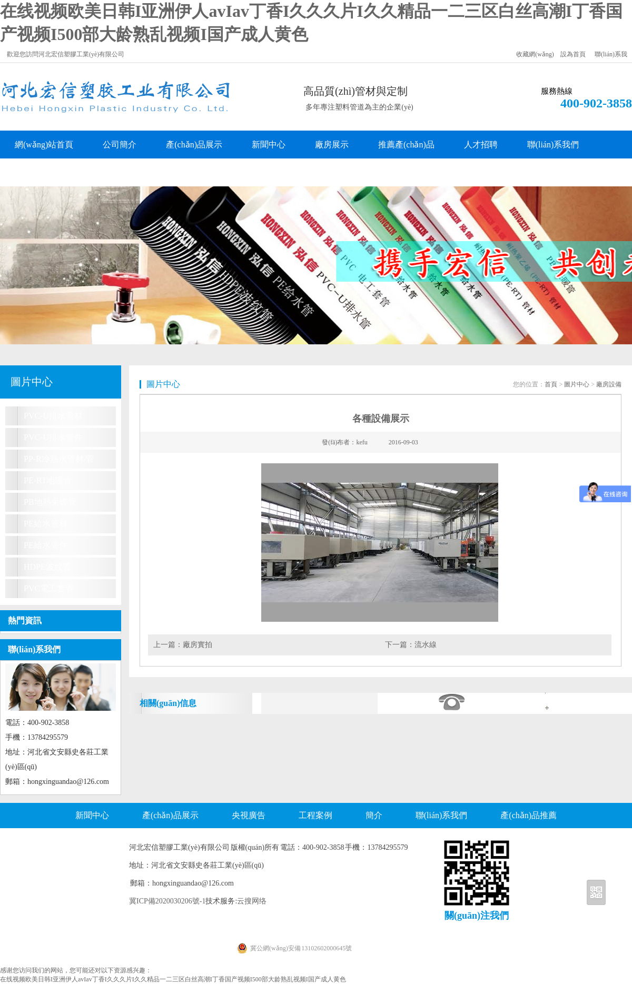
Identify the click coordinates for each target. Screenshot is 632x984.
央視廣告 (248, 815)
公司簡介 (119, 144)
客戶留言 (31, 172)
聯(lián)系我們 (553, 144)
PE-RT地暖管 (48, 480)
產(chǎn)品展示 (194, 144)
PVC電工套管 (49, 588)
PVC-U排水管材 (53, 415)
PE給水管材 (45, 523)
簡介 (374, 815)
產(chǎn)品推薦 (528, 815)
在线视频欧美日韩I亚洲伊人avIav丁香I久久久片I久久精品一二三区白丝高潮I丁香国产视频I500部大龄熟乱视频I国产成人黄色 (173, 979)
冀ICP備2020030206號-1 (167, 901)
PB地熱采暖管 (50, 502)
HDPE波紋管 (47, 566)
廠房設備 (608, 384)
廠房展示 (332, 144)
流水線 (425, 645)
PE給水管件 (45, 545)
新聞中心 (268, 144)
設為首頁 (573, 54)
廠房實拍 (197, 645)
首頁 (551, 384)
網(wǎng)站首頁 (44, 144)
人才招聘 (481, 144)
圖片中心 (576, 384)
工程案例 (315, 815)
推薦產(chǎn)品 (406, 144)
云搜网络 (251, 901)
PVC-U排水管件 (53, 437)
